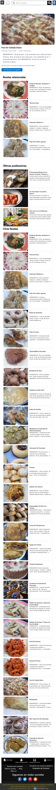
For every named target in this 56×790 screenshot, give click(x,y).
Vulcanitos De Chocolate (37, 448)
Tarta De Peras (34, 103)
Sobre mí (14, 771)
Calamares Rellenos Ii (36, 122)
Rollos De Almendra (35, 313)
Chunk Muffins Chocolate (37, 351)
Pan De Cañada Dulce (36, 680)
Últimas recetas (10, 769)
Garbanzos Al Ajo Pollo (36, 390)
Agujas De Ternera (35, 545)
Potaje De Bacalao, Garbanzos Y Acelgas (39, 85)
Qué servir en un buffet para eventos (38, 212)
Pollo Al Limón (34, 332)
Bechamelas (33, 699)
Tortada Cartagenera (36, 564)
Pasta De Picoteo (34, 641)
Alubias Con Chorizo (36, 487)
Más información (40, 788)
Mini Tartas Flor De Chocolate (38, 719)
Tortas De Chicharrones (37, 525)
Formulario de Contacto (41, 768)
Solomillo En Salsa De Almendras (36, 739)
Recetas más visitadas (15, 766)
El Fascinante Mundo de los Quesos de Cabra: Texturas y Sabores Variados (38, 173)
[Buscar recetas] (29, 3)
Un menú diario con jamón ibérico (37, 192)
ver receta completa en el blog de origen (23, 65)
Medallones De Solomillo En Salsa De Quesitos (38, 430)
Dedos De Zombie (35, 409)
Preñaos (32, 467)
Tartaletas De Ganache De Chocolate (37, 584)
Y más (46, 788)
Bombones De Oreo (35, 371)
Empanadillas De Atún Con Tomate (37, 507)
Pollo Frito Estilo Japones (37, 142)
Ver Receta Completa (11, 70)
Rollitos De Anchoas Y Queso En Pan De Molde (39, 604)
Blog (21, 769)
